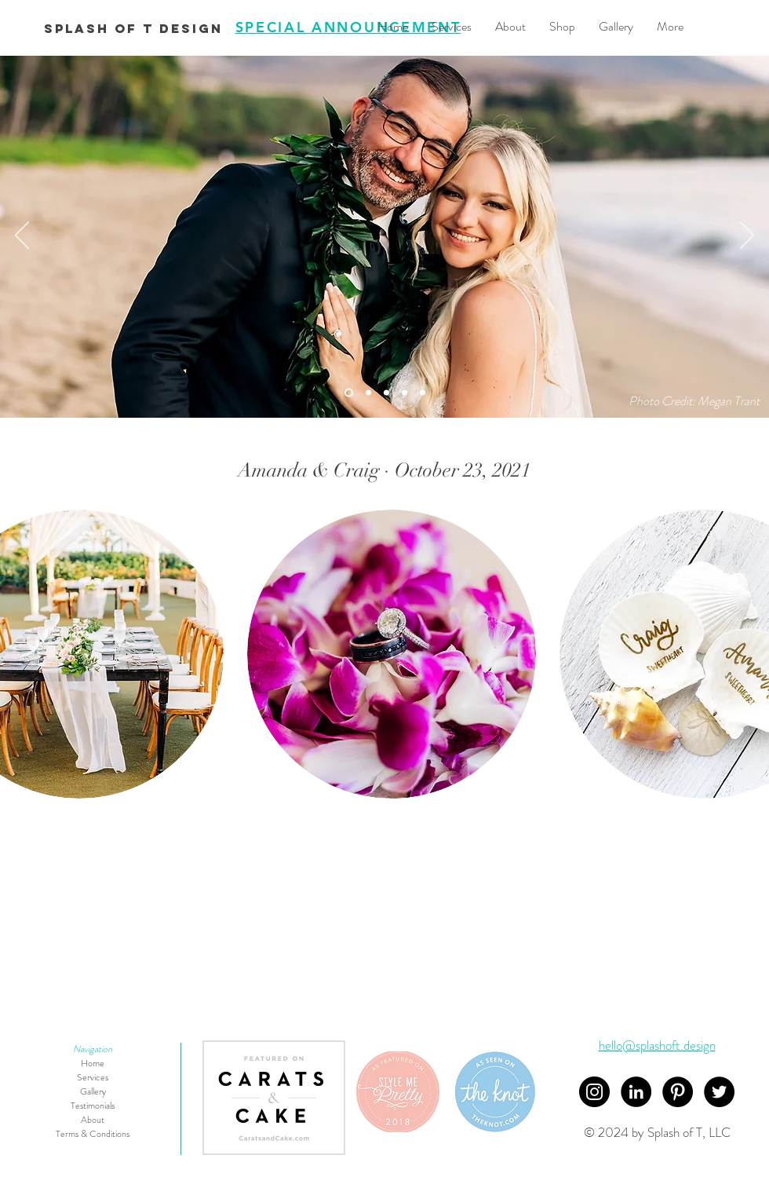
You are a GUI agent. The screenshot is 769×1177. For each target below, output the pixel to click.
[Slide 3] (386, 392)
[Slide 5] (368, 392)
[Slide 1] (404, 392)
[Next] (747, 236)
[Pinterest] (677, 1091)
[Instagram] (594, 1091)
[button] (391, 654)
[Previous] (22, 236)
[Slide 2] (422, 392)
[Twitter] (719, 1091)
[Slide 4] (348, 392)
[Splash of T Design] (133, 29)
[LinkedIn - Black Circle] (636, 1091)
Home (92, 1063)
